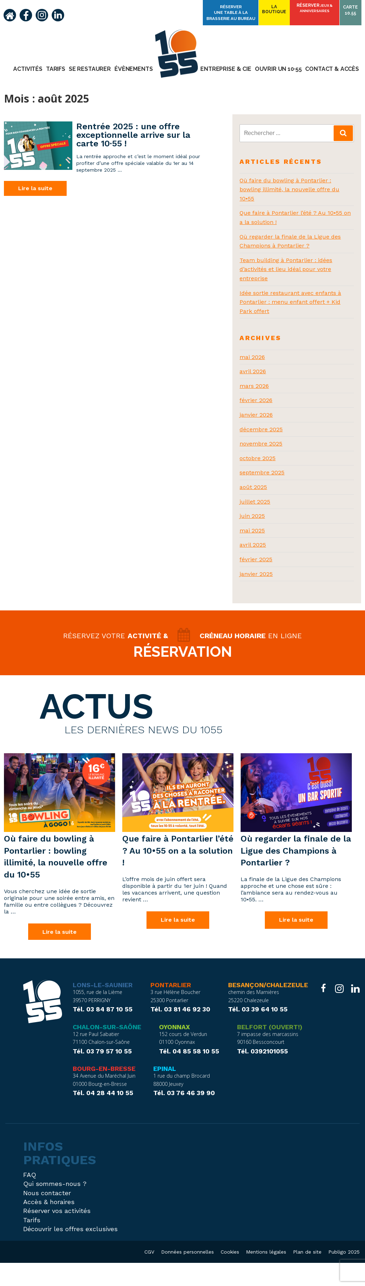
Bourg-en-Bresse (104, 1092)
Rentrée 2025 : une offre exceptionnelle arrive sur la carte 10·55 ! (133, 135)
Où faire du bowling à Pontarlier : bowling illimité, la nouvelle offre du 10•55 (289, 189)
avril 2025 (253, 544)
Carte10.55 (351, 11)
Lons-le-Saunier (103, 1008)
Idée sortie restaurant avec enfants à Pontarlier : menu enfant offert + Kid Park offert (290, 302)
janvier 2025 (256, 574)
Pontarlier (170, 1008)
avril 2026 (253, 371)
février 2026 (256, 400)
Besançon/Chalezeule (268, 1008)
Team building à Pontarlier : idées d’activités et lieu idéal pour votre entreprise (286, 269)
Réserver (318, 11)
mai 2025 (252, 530)
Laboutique (280, 11)
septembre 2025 (262, 472)
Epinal (164, 1092)
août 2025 (253, 487)
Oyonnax (174, 1050)
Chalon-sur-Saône (107, 1050)
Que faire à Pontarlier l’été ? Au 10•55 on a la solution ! (177, 873)
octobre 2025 (258, 458)
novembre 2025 (261, 443)
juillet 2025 (255, 501)
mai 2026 (252, 357)
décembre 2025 (261, 429)
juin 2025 (252, 515)
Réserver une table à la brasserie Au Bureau (241, 10)
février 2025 (256, 559)
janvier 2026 (256, 414)
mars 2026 (254, 385)
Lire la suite (35, 188)
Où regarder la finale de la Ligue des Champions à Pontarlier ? (296, 873)
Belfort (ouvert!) (269, 1050)
